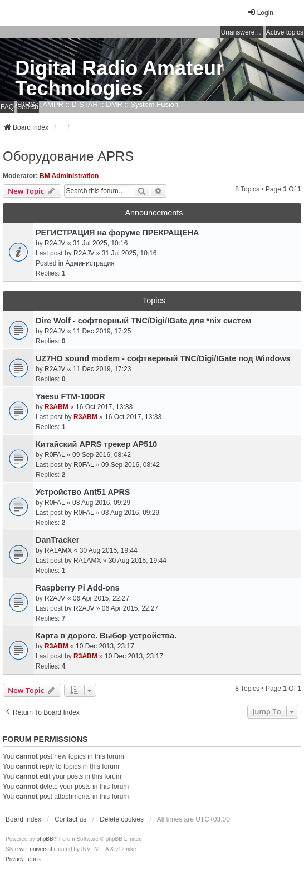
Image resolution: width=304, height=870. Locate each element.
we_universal (35, 849)
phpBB (45, 839)
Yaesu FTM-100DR (70, 396)
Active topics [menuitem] (284, 32)
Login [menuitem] (260, 12)
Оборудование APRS (68, 156)
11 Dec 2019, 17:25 (102, 331)
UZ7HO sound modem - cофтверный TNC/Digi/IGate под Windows (163, 358)
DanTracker (57, 539)
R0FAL (55, 455)
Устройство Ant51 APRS (83, 492)
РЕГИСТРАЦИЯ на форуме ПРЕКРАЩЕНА (117, 232)
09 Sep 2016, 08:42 (101, 455)
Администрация (89, 263)
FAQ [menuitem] (7, 107)
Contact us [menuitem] (70, 819)
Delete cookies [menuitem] (122, 819)
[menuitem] (15, 859)
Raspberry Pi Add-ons (78, 587)
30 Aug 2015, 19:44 (109, 550)
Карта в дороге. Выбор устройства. (106, 635)
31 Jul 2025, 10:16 (100, 243)
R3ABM (56, 407)
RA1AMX (58, 550)
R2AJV (55, 243)
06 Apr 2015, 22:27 (101, 598)
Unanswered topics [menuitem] (242, 32)
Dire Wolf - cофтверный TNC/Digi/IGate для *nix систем (143, 320)
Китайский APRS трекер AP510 (96, 444)
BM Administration (69, 176)
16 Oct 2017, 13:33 (104, 407)
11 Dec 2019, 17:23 (102, 369)
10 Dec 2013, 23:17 (105, 646)
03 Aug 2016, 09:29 (101, 503)
